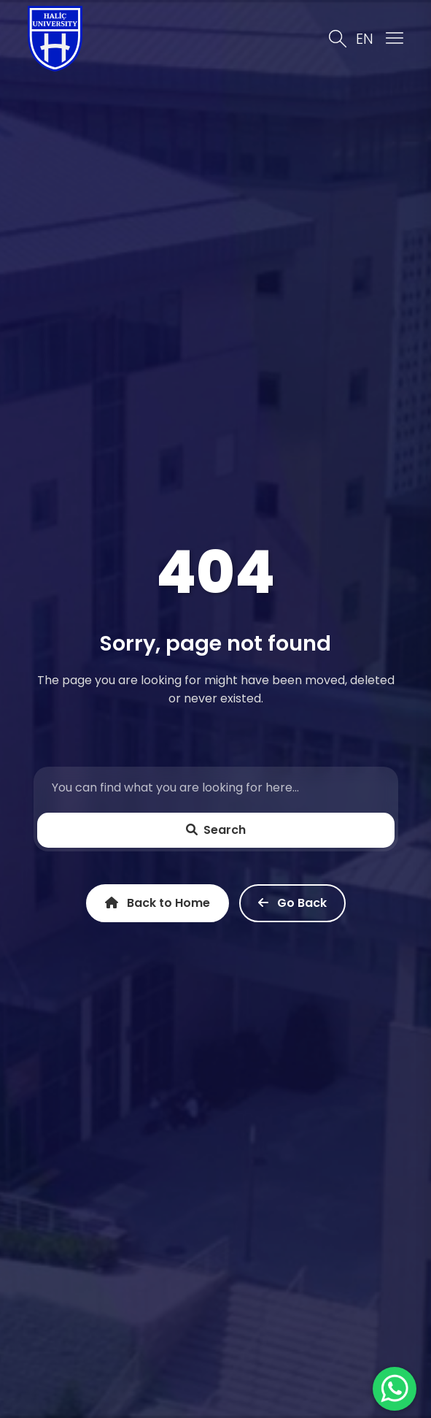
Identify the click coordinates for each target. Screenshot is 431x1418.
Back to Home (157, 902)
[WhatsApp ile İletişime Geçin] (394, 1389)
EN (364, 38)
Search (216, 829)
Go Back (292, 902)
